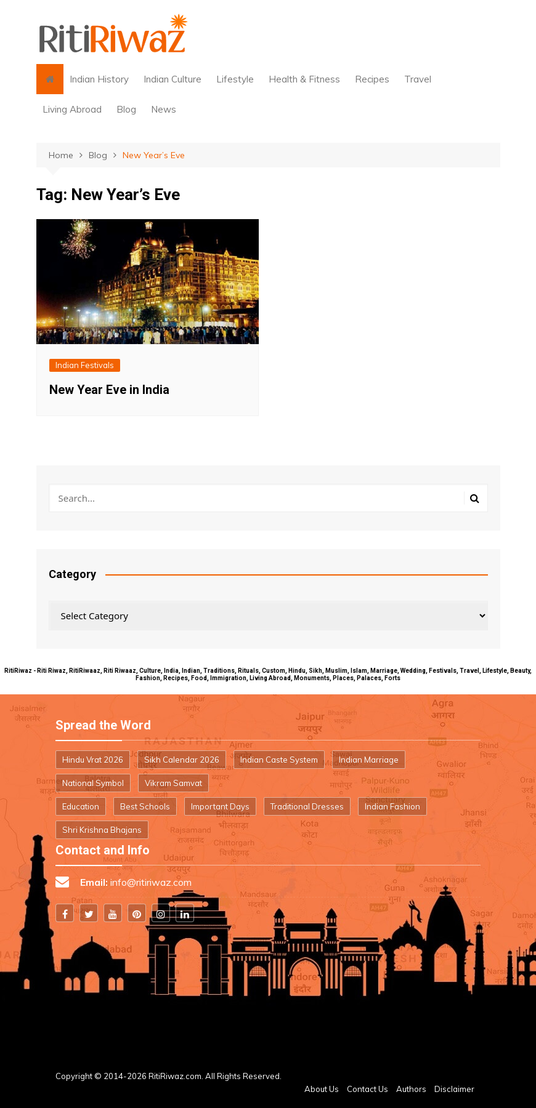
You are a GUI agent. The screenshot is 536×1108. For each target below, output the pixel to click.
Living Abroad (72, 109)
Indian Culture (172, 79)
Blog (126, 109)
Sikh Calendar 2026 (181, 760)
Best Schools (145, 806)
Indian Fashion (392, 806)
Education (80, 806)
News (163, 109)
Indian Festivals (84, 365)
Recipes (372, 79)
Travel (417, 79)
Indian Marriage (369, 760)
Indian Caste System (279, 760)
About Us (321, 1089)
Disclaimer (454, 1089)
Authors (411, 1089)
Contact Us (367, 1089)
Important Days (220, 806)
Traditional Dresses (307, 806)
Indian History (99, 79)
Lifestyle (235, 79)
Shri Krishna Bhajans (102, 830)
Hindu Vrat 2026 (92, 760)
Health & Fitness (304, 79)
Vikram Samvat (173, 783)
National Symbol (93, 783)
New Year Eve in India (109, 389)
